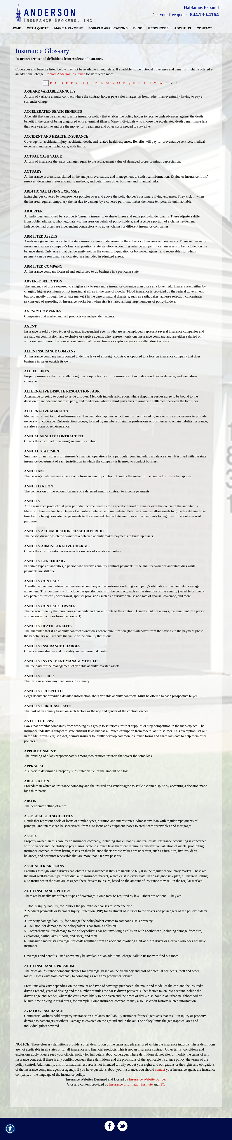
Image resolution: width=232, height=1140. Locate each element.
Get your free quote (169, 14)
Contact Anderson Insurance (65, 74)
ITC (162, 1084)
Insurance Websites (79, 1079)
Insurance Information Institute (131, 1084)
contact (160, 1069)
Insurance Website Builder (147, 1079)
